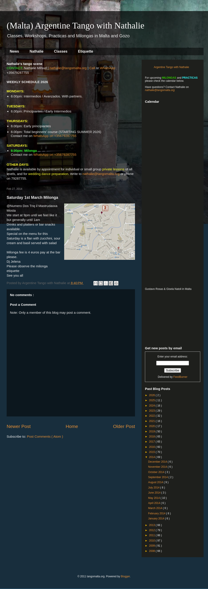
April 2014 (154, 503)
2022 (152, 415)
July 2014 (154, 487)
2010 (152, 540)
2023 (152, 410)
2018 (152, 436)
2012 (152, 530)
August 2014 (156, 482)
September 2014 (158, 477)
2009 (152, 545)
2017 (152, 441)
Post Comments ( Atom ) (45, 436)
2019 (152, 431)
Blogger (125, 576)
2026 (152, 395)
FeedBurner (180, 376)
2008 (152, 551)
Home (72, 426)
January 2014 (156, 518)
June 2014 (154, 492)
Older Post (124, 426)
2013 (152, 525)
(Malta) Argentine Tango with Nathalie (75, 25)
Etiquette (85, 51)
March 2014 (155, 508)
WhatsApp (107, 68)
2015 (152, 452)
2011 (152, 535)
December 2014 (158, 461)
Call (92, 68)
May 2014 (154, 498)
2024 (152, 405)
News (14, 51)
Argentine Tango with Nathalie (171, 67)
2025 (152, 400)
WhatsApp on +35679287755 (54, 136)
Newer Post (19, 426)
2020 (152, 426)
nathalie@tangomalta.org (68, 68)
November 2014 (158, 466)
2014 (152, 457)
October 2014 (156, 472)
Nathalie (36, 51)
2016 (152, 446)
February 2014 (157, 513)
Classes (60, 51)
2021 (152, 421)
